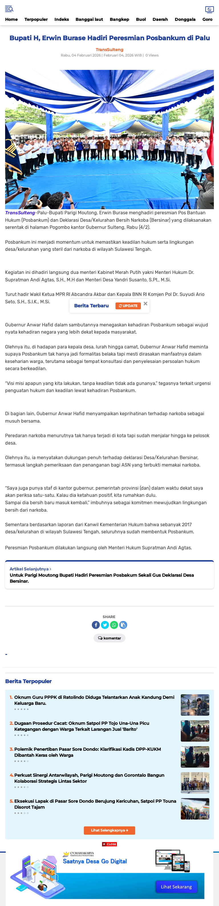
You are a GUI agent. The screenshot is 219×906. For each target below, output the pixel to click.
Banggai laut (89, 19)
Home (11, 19)
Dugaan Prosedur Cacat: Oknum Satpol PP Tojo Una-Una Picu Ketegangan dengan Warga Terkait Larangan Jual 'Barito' (81, 726)
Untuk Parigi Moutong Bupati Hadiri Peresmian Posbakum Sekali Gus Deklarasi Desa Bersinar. (102, 578)
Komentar (109, 638)
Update (128, 306)
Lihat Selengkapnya (109, 830)
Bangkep (119, 19)
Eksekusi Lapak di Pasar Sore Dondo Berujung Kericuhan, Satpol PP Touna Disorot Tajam (95, 804)
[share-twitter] (105, 625)
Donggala (185, 19)
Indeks (61, 19)
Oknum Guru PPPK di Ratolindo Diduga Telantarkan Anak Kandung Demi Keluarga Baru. (94, 700)
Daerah (160, 19)
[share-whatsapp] (114, 625)
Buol (141, 19)
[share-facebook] (96, 625)
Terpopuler (36, 19)
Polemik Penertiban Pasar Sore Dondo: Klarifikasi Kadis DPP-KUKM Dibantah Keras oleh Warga (87, 752)
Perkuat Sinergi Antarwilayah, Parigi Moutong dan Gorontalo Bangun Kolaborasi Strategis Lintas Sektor (89, 778)
